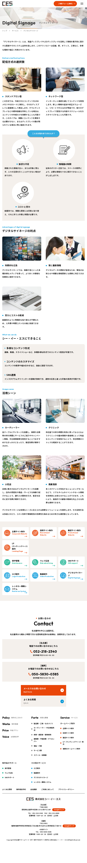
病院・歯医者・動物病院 (42, 734)
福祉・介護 (38, 746)
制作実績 (15, 724)
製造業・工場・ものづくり (43, 723)
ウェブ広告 (9, 773)
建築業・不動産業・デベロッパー (44, 740)
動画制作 (37, 773)
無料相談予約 (21, 789)
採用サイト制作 (68, 733)
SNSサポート (9, 777)
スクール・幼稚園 (40, 755)
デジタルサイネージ (41, 777)
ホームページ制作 (67, 723)
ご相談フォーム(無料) (65, 3)
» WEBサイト (43, 829)
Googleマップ (59, 809)
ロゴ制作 (37, 768)
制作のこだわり (16, 717)
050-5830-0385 (45, 674)
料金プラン (14, 730)
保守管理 (8, 768)
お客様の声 (15, 737)
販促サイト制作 (68, 737)
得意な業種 (44, 717)
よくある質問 (7, 789)
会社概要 (33, 789)
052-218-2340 (45, 651)
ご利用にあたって (47, 789)
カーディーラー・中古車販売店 (44, 729)
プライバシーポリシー (66, 789)
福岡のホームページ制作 (71, 749)
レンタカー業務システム (42, 782)
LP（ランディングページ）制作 (73, 743)
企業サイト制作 (68, 728)
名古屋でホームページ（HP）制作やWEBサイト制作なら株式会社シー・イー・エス (41, 840)
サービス (74, 717)
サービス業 (38, 750)
